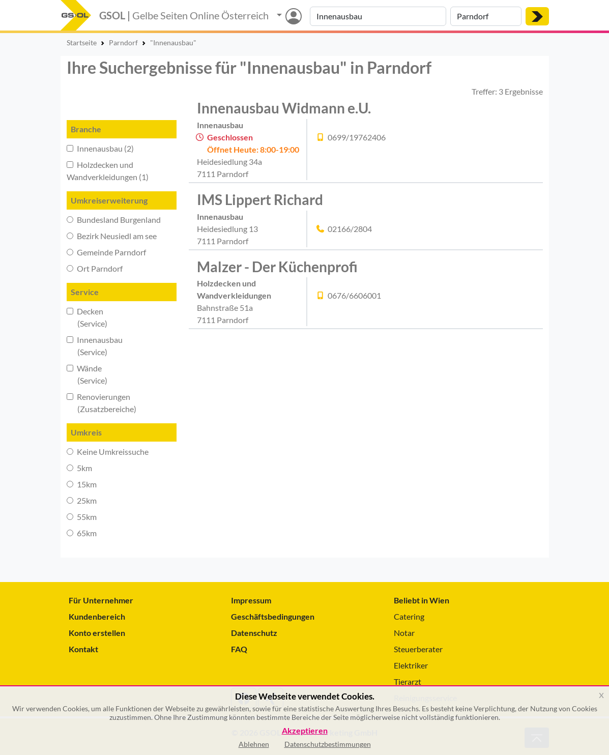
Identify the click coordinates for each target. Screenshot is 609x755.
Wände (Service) (87, 374)
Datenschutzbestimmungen (327, 744)
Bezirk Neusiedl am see (112, 236)
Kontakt (83, 649)
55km (82, 516)
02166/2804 (350, 229)
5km (79, 468)
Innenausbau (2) (100, 148)
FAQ (239, 649)
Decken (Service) (87, 317)
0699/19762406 (357, 137)
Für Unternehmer (101, 600)
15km (82, 484)
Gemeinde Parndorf (106, 252)
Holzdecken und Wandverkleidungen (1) (108, 171)
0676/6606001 (354, 295)
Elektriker (411, 665)
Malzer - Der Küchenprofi (277, 266)
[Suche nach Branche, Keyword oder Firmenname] (378, 16)
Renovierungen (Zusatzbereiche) (101, 403)
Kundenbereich (97, 616)
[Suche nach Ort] (485, 16)
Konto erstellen (97, 632)
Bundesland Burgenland (114, 219)
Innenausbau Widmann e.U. (284, 108)
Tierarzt (407, 681)
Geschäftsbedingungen (272, 616)
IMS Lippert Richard (260, 199)
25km (82, 500)
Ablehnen (254, 744)
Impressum (251, 600)
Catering (409, 616)
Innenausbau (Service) (95, 346)
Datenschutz (254, 632)
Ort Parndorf (95, 268)
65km (82, 533)
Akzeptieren (305, 731)
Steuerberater (418, 649)
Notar (404, 632)
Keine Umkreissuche (108, 451)
